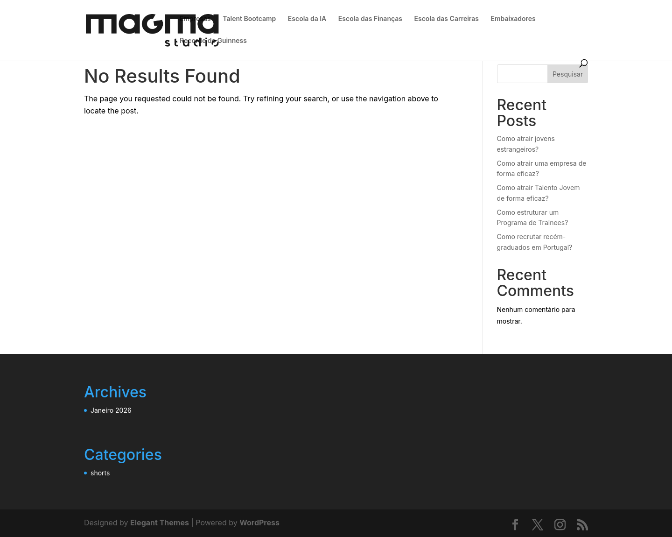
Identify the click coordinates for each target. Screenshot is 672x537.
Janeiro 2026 (111, 410)
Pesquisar (568, 74)
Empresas (195, 18)
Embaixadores (513, 18)
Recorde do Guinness (213, 40)
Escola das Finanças (370, 18)
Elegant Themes (159, 522)
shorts (100, 473)
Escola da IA (307, 18)
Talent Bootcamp (249, 18)
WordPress (259, 522)
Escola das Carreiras (446, 18)
